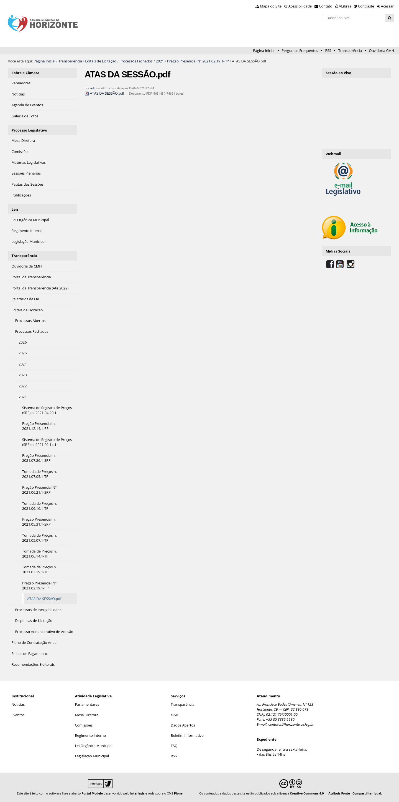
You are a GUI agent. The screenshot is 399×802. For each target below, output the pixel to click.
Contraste (366, 6)
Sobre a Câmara (26, 72)
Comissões (84, 725)
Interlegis (137, 793)
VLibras (345, 6)
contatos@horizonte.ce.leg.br (291, 724)
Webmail (333, 153)
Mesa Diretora (86, 714)
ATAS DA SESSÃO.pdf (105, 93)
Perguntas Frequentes (300, 50)
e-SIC (175, 714)
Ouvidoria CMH (381, 50)
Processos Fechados (136, 61)
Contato (325, 6)
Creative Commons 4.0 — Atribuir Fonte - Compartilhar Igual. (336, 793)
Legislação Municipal (92, 755)
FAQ (174, 745)
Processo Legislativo (29, 130)
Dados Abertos (183, 725)
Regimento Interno (90, 735)
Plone (178, 793)
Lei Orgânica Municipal (93, 745)
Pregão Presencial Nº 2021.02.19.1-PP (198, 61)
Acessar (387, 6)
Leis (15, 209)
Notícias (18, 704)
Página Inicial (264, 50)
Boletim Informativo (187, 735)
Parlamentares (87, 704)
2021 (160, 61)
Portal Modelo (92, 793)
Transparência (350, 50)
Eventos (18, 714)
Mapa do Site (271, 6)
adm (93, 88)
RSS (328, 50)
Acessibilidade (300, 6)
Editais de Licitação (100, 61)
